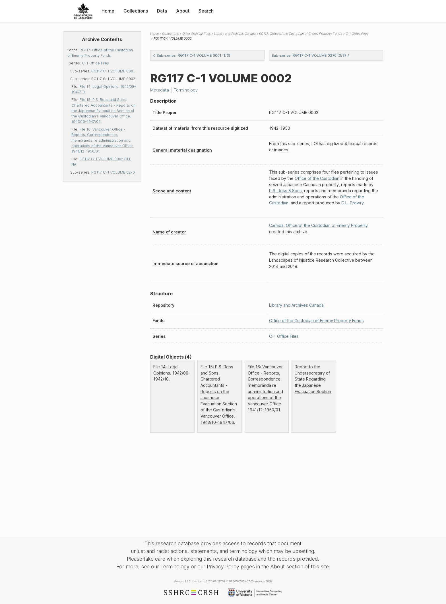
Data (162, 11)
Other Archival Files (196, 34)
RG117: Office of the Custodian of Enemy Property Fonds (300, 34)
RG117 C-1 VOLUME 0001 (113, 71)
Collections (135, 11)
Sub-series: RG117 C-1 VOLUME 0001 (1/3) (191, 55)
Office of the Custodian (317, 178)
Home (108, 11)
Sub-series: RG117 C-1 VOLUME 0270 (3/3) (311, 55)
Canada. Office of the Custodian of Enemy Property (318, 225)
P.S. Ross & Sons (285, 190)
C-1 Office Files (95, 63)
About (182, 11)
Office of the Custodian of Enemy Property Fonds (316, 320)
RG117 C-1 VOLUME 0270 (113, 172)
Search (206, 11)
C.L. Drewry (352, 202)
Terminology (186, 90)
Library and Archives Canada (235, 34)
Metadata (159, 90)
